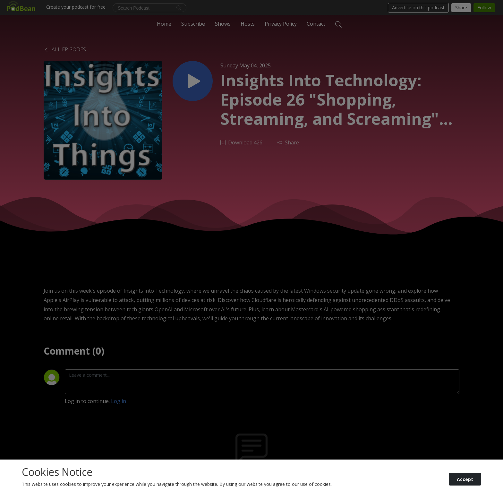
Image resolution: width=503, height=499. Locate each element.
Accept (465, 479)
